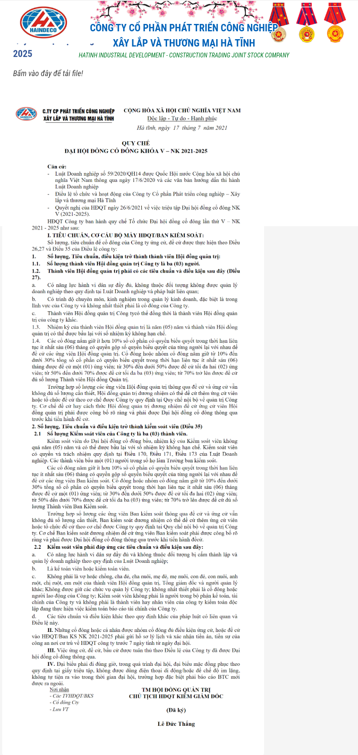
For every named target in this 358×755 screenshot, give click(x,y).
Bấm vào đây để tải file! (48, 73)
